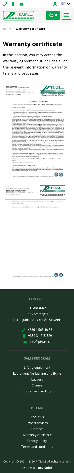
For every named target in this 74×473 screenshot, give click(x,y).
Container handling (37, 391)
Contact (37, 429)
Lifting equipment (37, 367)
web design (29, 467)
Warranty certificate (37, 435)
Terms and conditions (37, 446)
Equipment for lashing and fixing (37, 373)
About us (37, 417)
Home (7, 28)
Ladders (37, 379)
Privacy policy (37, 441)
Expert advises (37, 423)
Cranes (37, 385)
